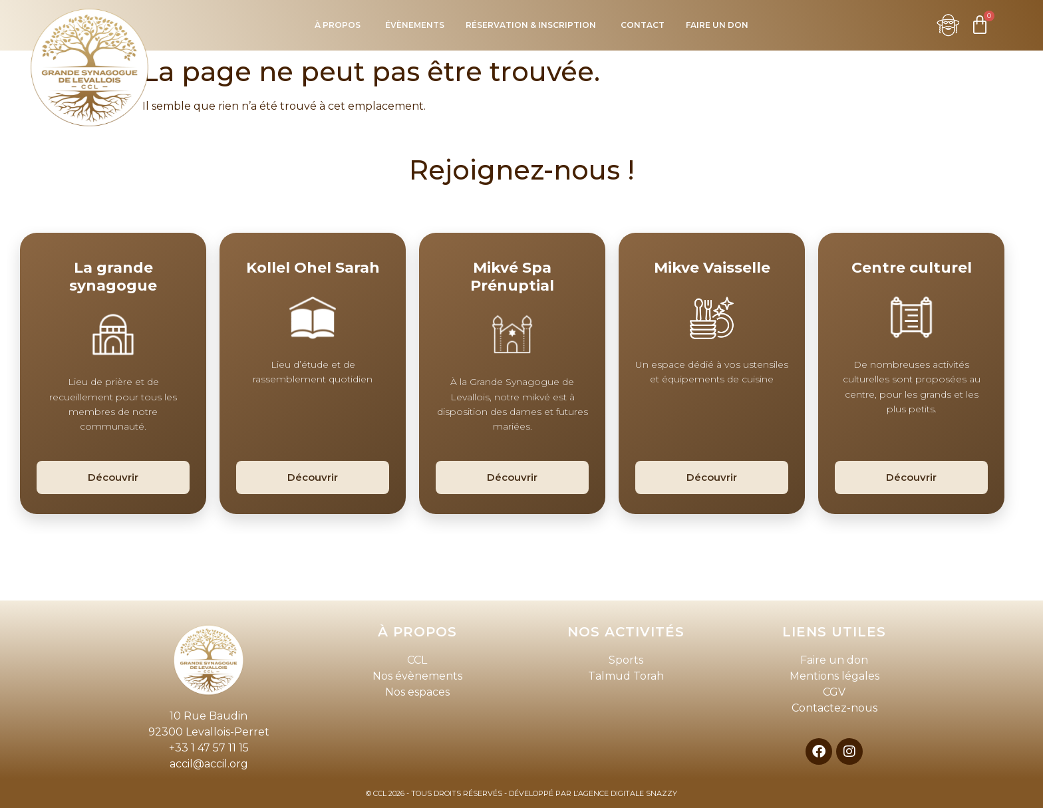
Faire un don (834, 660)
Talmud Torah (626, 676)
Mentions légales (834, 676)
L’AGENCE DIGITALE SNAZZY (625, 793)
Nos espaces (417, 692)
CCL (417, 660)
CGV (834, 692)
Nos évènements (417, 676)
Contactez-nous (834, 708)
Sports (626, 660)
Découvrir (113, 477)
